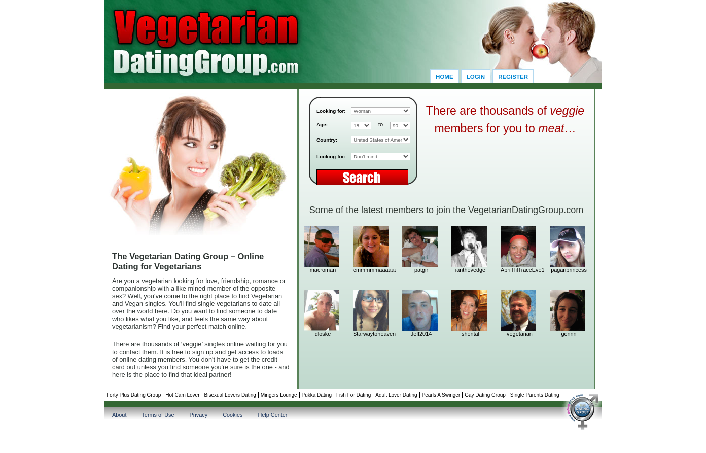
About (119, 415)
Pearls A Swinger (441, 395)
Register (513, 77)
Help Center (272, 415)
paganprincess (569, 270)
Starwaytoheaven (372, 334)
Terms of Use (158, 415)
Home (444, 77)
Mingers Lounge (279, 395)
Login (476, 77)
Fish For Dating (353, 395)
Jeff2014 (421, 334)
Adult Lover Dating (396, 395)
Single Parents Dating (534, 395)
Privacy (198, 415)
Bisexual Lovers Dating (230, 395)
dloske (323, 334)
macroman (323, 270)
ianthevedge (470, 270)
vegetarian (520, 334)
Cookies (232, 415)
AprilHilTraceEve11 (520, 270)
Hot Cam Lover (182, 395)
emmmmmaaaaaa (372, 270)
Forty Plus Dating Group (134, 395)
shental (470, 334)
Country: (326, 140)
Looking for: (331, 111)
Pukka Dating (317, 395)
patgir (421, 270)
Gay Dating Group (485, 395)
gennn (568, 334)
